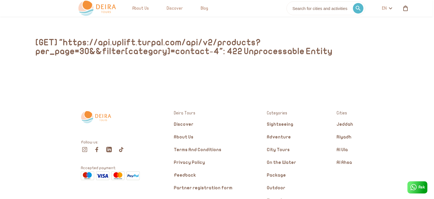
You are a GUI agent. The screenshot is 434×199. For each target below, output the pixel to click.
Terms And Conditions (197, 150)
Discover (183, 124)
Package (276, 175)
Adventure (279, 137)
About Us (183, 137)
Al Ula (342, 150)
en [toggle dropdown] (333, 8)
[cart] (350, 8)
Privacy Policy (189, 163)
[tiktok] (121, 149)
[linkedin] (109, 149)
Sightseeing (280, 124)
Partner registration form (203, 188)
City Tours (278, 150)
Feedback (185, 175)
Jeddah (345, 124)
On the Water (281, 163)
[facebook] (97, 149)
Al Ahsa (344, 163)
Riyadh (344, 137)
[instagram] (85, 149)
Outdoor (276, 188)
